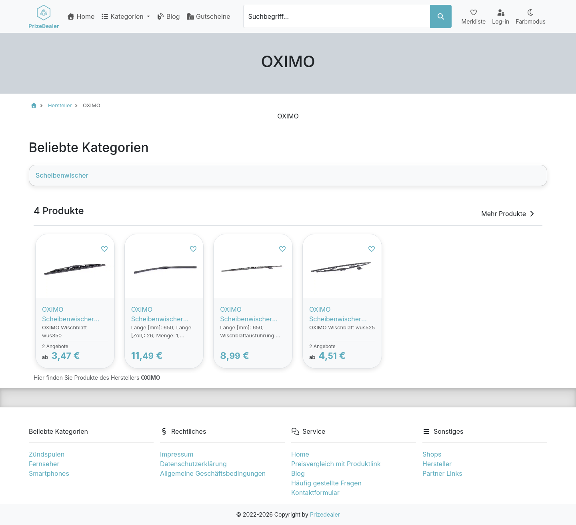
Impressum (177, 454)
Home (80, 16)
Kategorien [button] (123, 16)
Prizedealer (325, 514)
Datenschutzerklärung (193, 464)
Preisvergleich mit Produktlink (336, 464)
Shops (432, 454)
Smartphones (49, 473)
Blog (168, 16)
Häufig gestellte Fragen (326, 483)
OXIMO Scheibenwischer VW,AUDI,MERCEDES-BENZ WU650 (163, 314)
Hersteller (437, 464)
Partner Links (442, 473)
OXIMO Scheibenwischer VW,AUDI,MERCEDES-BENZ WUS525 (341, 314)
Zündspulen (46, 454)
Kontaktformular (315, 493)
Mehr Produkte (508, 214)
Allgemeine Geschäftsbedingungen (213, 473)
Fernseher (44, 464)
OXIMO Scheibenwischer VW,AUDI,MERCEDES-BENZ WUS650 (252, 314)
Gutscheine (208, 16)
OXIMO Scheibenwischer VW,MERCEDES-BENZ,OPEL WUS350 (74, 314)
